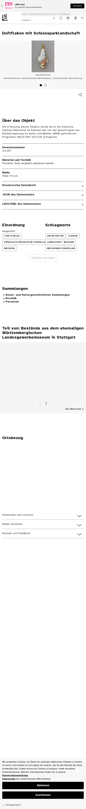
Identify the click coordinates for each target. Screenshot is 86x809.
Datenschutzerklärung (15, 775)
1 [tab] (41, 85)
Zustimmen (43, 795)
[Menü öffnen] (54, 18)
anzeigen (77, 6)
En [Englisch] (82, 18)
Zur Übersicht (73, 409)
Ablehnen (43, 785)
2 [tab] (45, 85)
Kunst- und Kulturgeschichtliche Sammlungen (38, 295)
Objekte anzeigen (43, 258)
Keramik (11, 298)
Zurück (40, 403)
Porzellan (12, 301)
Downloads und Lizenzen (17, 515)
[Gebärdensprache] (75, 18)
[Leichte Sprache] (68, 18)
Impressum (8, 779)
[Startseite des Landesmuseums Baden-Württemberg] (10, 19)
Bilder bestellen (12, 524)
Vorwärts (46, 403)
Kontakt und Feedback (16, 533)
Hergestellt (8, 231)
